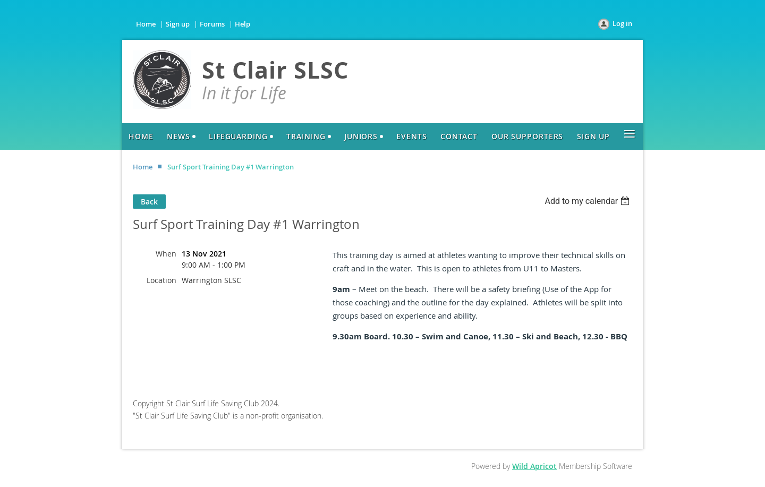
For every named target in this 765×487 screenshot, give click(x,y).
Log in (622, 23)
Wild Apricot (534, 466)
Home (146, 24)
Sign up (178, 24)
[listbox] (588, 201)
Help (242, 24)
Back (149, 201)
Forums (212, 24)
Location (161, 280)
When (166, 254)
